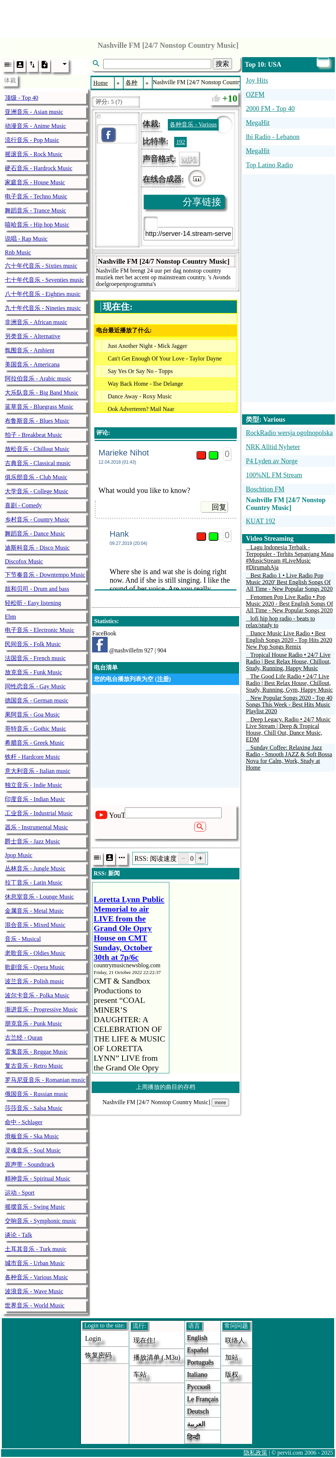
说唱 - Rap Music (26, 239)
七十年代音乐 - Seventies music (44, 280)
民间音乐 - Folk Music (33, 644)
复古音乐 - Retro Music (34, 1066)
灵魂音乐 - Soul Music (33, 1150)
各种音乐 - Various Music (36, 1277)
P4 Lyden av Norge (271, 461)
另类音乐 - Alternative (32, 336)
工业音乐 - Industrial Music (39, 813)
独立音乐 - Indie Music (33, 785)
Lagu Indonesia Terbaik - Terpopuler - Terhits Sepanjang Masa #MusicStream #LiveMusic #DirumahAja (290, 557)
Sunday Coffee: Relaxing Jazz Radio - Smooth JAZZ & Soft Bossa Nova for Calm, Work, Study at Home (289, 757)
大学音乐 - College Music (36, 491)
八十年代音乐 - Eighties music (43, 294)
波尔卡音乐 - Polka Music (37, 995)
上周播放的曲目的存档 (165, 1087)
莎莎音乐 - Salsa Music (33, 1108)
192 (180, 142)
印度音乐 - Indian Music (35, 799)
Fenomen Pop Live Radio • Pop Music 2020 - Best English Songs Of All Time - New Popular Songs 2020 (289, 603)
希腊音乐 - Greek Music (34, 743)
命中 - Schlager (23, 1122)
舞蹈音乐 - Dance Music (35, 533)
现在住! (144, 1340)
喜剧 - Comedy (23, 505)
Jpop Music (18, 855)
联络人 (235, 1340)
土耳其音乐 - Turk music (35, 1249)
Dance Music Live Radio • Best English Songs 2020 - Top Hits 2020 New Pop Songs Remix (289, 640)
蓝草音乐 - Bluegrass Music (39, 407)
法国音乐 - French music (35, 658)
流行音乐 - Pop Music (32, 140)
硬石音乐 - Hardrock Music (38, 168)
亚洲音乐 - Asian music (34, 112)
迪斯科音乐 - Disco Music (37, 547)
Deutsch (198, 1411)
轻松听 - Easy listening (33, 603)
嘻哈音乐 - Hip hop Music (37, 224)
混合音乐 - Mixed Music (35, 925)
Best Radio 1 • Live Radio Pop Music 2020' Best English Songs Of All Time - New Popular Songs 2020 (289, 582)
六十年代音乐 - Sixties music (41, 266)
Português (200, 1362)
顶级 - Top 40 (21, 98)
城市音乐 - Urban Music (35, 1263)
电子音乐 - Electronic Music (39, 630)
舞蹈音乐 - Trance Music (35, 210)
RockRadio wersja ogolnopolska (289, 433)
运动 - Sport (20, 1192)
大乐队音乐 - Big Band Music (41, 392)
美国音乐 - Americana (32, 364)
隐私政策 (255, 1452)
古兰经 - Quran (23, 1037)
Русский (199, 1386)
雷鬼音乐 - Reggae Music (36, 1052)
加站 (231, 1357)
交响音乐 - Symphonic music (40, 1221)
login (93, 1338)
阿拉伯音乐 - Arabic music (38, 378)
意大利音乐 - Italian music (37, 771)
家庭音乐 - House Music (35, 182)
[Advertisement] (168, 16)
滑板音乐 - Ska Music (32, 1136)
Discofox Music (24, 561)
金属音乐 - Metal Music (34, 911)
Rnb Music (18, 252)
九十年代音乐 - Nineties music (43, 308)
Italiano (197, 1374)
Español (198, 1350)
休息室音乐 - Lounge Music (39, 896)
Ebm (10, 616)
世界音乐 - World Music (35, 1305)
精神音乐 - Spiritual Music (37, 1178)
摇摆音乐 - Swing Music (35, 1207)
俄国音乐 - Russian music (36, 1094)
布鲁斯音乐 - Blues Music (37, 421)
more (220, 1102)
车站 (140, 1374)
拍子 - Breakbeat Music (33, 435)
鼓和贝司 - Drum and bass (37, 589)
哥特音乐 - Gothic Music (35, 728)
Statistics (105, 621)
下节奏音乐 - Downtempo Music (45, 575)
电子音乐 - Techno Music (36, 196)
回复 (219, 507)
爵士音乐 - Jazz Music (32, 841)
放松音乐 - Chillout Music (37, 449)
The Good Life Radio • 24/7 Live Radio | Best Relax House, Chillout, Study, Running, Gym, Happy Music (289, 683)
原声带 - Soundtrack (30, 1164)
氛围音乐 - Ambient (29, 350)
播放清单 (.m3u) (156, 1357)
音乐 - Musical (23, 939)
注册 (163, 679)
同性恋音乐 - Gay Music (35, 686)
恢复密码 (98, 1355)
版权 (231, 1374)
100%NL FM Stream (274, 475)
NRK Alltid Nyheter (273, 447)
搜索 (222, 64)
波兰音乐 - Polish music (34, 981)
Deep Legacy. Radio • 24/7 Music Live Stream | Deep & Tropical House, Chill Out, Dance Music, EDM (288, 729)
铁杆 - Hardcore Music (32, 757)
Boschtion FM (265, 489)
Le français (202, 1399)
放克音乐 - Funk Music (33, 672)
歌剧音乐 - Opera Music (34, 967)
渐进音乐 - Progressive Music (41, 1009)
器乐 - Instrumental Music (36, 827)
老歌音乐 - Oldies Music (35, 953)
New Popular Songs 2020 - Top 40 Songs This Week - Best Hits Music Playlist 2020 (289, 704)
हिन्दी (193, 1437)
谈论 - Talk (18, 1235)
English (197, 1338)
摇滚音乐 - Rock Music (33, 154)
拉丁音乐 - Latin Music (33, 882)
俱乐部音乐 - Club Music (36, 477)
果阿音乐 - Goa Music (32, 714)
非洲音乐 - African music (36, 322)
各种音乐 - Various (193, 124)
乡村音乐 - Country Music (37, 519)
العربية (196, 1424)
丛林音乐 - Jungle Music (35, 868)
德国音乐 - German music (36, 700)
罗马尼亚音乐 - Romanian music (45, 1080)
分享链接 (202, 202)
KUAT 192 (260, 521)
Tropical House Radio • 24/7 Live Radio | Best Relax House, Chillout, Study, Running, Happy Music (288, 661)
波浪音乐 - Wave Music (34, 1291)
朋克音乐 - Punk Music (33, 1023)
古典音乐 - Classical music (38, 463)
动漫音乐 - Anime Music (35, 126)
